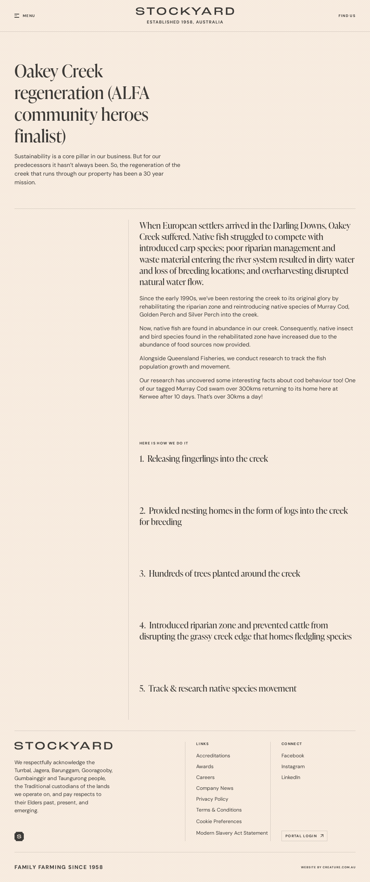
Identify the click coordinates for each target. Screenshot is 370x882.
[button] (33, 16)
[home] (185, 15)
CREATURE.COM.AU (339, 867)
